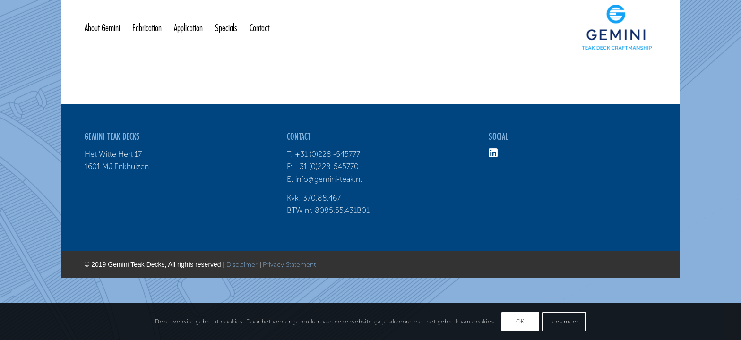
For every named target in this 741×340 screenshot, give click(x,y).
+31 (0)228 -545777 (327, 154)
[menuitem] (102, 28)
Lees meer (563, 321)
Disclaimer (242, 265)
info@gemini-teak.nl (328, 179)
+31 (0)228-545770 (326, 166)
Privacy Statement (289, 265)
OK (520, 321)
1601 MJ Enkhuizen (117, 166)
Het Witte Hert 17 (113, 154)
